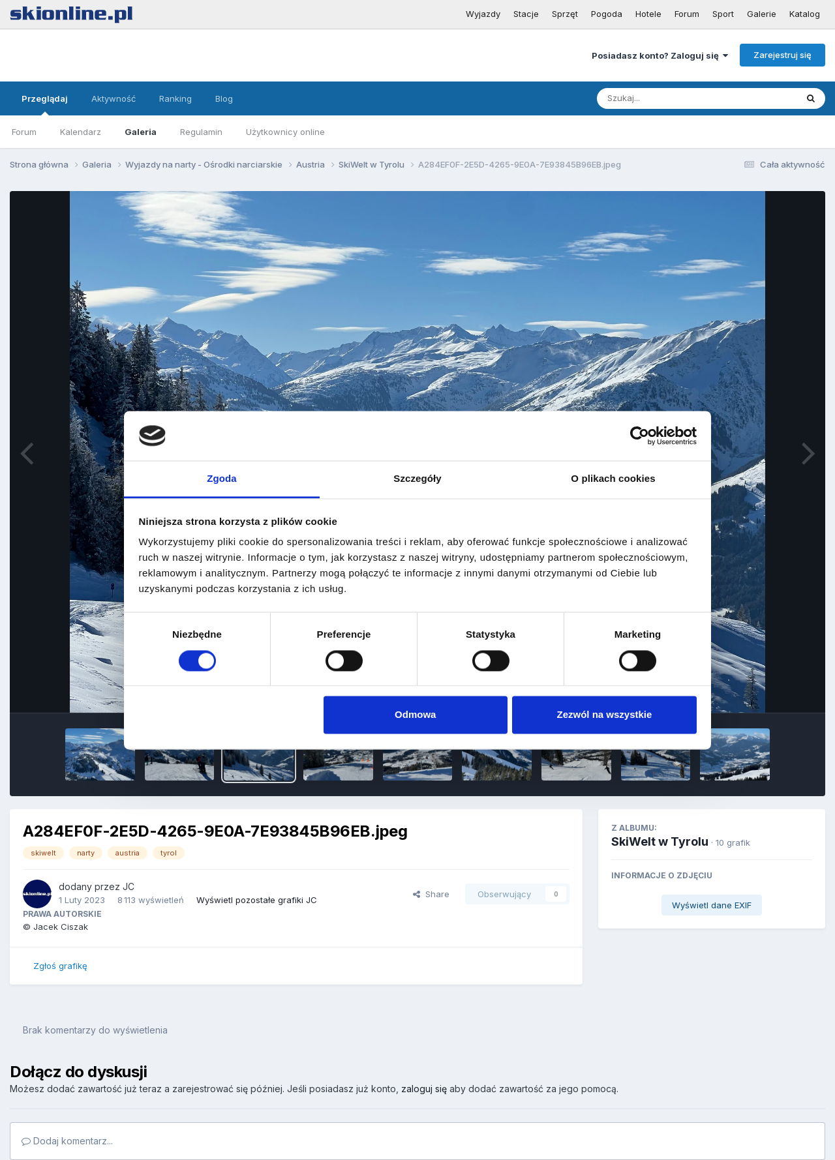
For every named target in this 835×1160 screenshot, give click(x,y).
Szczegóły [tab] (417, 478)
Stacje (526, 13)
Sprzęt (565, 13)
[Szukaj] (665, 98)
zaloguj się (424, 1088)
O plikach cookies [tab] (613, 478)
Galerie (761, 13)
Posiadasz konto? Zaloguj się (660, 55)
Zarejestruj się (782, 55)
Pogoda (606, 13)
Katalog (804, 13)
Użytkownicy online (285, 131)
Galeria (141, 131)
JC (128, 886)
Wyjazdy (483, 13)
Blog (224, 98)
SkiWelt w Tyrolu (659, 841)
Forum (687, 13)
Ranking (175, 98)
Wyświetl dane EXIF (712, 905)
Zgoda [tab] (222, 478)
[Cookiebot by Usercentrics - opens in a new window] (640, 435)
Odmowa (415, 715)
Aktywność (113, 98)
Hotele (648, 13)
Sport (723, 13)
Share (431, 894)
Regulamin (201, 131)
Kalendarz (80, 131)
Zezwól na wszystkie (604, 715)
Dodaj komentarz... (67, 1140)
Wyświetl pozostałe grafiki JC (256, 900)
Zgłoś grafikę (60, 965)
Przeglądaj (45, 104)
